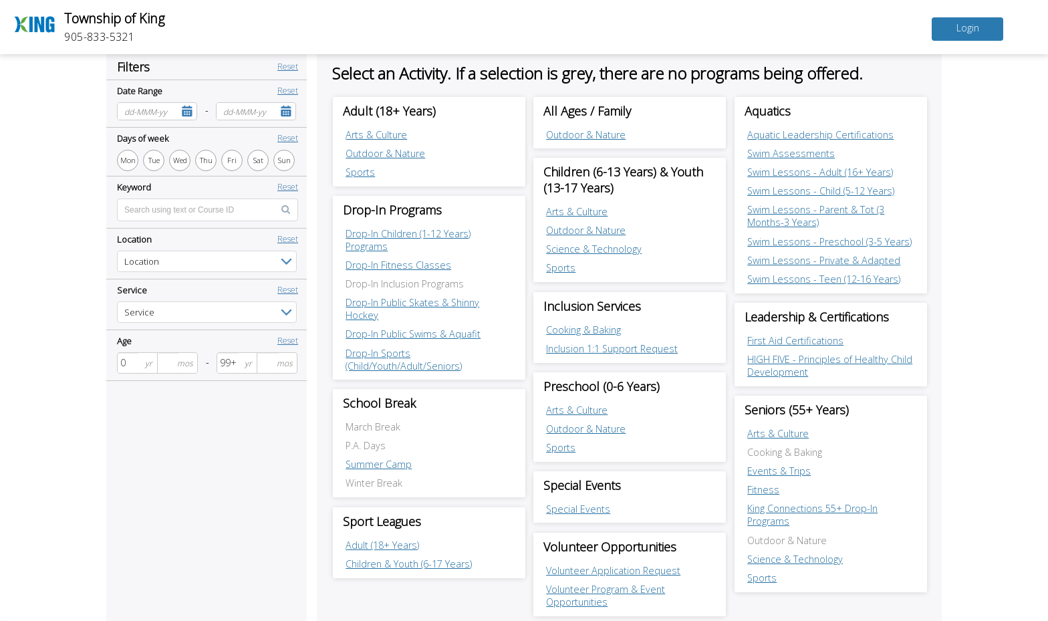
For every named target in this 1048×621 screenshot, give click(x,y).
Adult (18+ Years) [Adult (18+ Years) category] (389, 111)
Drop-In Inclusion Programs (405, 283)
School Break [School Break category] (379, 403)
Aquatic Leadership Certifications (820, 134)
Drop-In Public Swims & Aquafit (413, 334)
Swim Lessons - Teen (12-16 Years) (823, 279)
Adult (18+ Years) (382, 545)
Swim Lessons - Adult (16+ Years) (820, 172)
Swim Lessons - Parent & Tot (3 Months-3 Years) (815, 216)
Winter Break (374, 483)
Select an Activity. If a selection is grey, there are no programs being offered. (597, 73)
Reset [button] (287, 66)
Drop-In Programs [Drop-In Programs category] (392, 210)
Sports (360, 172)
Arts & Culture (376, 134)
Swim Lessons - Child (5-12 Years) (820, 190)
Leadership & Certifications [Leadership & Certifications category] (817, 317)
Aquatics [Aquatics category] (768, 111)
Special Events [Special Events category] (582, 485)
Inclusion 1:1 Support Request (612, 348)
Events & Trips (779, 471)
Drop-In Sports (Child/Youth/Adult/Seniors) (404, 359)
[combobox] (147, 111)
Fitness (763, 489)
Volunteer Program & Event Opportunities (605, 595)
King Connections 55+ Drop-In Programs (812, 514)
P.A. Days (366, 445)
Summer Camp (379, 464)
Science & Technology (594, 249)
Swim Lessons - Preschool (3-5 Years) (829, 241)
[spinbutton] (128, 363)
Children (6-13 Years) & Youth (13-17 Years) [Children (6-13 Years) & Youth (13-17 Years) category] (623, 180)
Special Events (578, 509)
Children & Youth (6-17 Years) (409, 563)
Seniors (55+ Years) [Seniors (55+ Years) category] (797, 410)
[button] (186, 111)
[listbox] (207, 261)
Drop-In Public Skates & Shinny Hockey (412, 309)
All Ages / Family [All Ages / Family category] (587, 111)
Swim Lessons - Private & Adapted (823, 260)
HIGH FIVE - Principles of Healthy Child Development (829, 365)
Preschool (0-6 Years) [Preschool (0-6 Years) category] (601, 386)
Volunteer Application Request (613, 570)
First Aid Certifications (795, 340)
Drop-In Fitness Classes (398, 265)
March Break (373, 426)
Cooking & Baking (583, 330)
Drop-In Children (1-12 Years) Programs (408, 240)
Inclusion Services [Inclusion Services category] (592, 306)
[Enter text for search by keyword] (207, 210)
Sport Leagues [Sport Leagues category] (382, 521)
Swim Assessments (791, 153)
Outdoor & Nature (385, 153)
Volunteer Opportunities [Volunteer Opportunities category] (609, 547)
